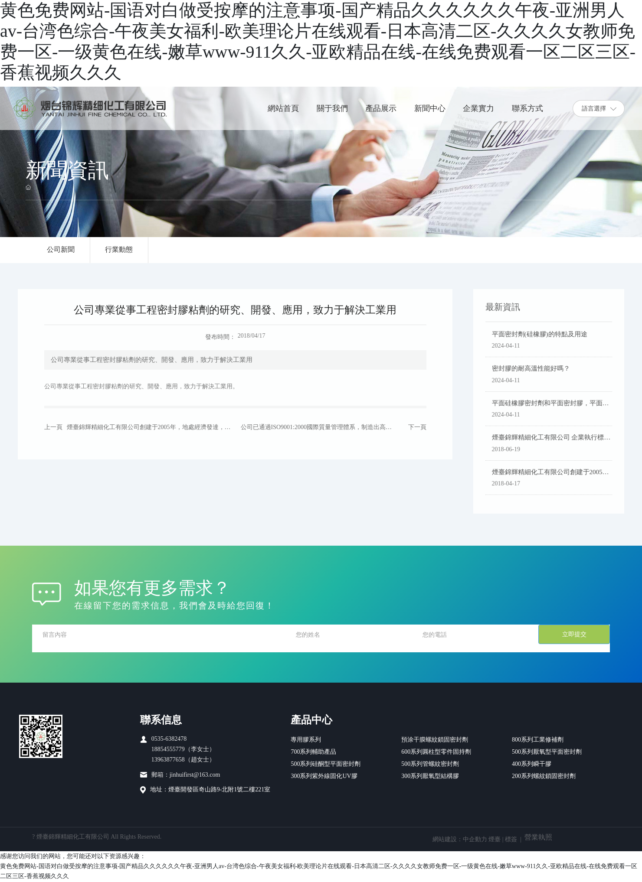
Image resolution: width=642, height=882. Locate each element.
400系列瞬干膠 (531, 764)
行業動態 (120, 250)
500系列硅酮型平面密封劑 (325, 764)
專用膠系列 (306, 740)
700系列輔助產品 (313, 752)
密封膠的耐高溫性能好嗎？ (534, 368)
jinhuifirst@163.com (195, 775)
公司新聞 (61, 250)
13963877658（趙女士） (183, 760)
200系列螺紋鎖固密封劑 (544, 776)
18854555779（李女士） (183, 749)
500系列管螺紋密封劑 (430, 764)
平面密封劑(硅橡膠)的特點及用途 (542, 334)
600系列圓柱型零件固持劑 (436, 752)
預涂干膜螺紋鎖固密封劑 (434, 740)
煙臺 (494, 839)
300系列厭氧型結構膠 (430, 776)
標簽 (511, 839)
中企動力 (475, 839)
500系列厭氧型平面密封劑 (547, 752)
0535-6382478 (169, 739)
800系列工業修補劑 (537, 740)
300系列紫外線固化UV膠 (324, 776)
